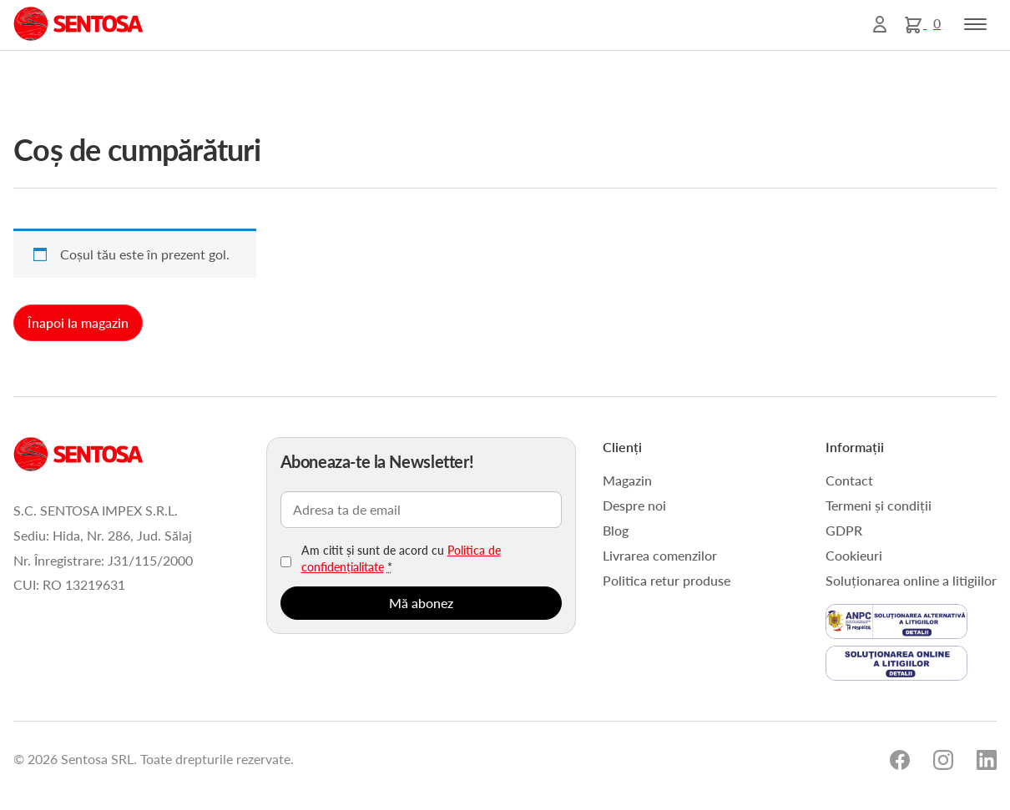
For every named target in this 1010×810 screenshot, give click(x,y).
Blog (616, 530)
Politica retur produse (666, 580)
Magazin (627, 480)
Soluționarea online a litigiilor (911, 580)
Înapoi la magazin (78, 322)
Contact (849, 480)
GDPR (844, 530)
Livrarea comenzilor (660, 555)
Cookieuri (854, 555)
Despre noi (634, 505)
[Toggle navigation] (975, 24)
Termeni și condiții (879, 505)
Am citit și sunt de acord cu (401, 558)
